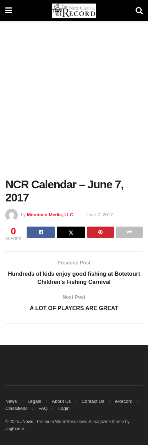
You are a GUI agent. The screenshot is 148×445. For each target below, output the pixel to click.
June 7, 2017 (99, 214)
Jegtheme (14, 428)
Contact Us (93, 401)
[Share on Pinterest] (100, 232)
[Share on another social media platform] (129, 232)
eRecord (123, 401)
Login (64, 408)
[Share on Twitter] (71, 232)
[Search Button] (139, 10)
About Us (61, 401)
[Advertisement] (74, 102)
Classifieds (16, 408)
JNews (26, 421)
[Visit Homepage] (74, 11)
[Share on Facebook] (41, 232)
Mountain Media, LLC (50, 214)
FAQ (43, 408)
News (11, 401)
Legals (34, 401)
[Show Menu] (8, 10)
